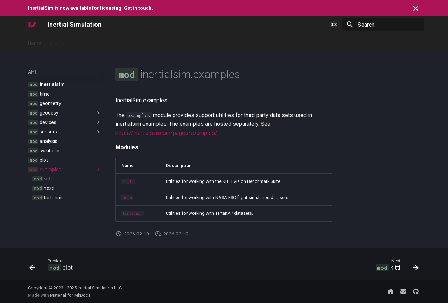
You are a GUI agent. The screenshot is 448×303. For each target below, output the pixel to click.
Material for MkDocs (70, 295)
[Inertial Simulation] (32, 25)
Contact (192, 41)
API (171, 41)
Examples (148, 41)
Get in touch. (138, 8)
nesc (127, 197)
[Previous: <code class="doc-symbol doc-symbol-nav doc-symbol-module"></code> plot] (53, 266)
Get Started (84, 41)
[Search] (383, 24)
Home (34, 41)
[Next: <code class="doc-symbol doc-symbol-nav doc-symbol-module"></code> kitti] (395, 266)
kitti (128, 181)
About (56, 41)
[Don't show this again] (416, 8)
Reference (117, 41)
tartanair (132, 213)
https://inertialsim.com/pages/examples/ (166, 133)
